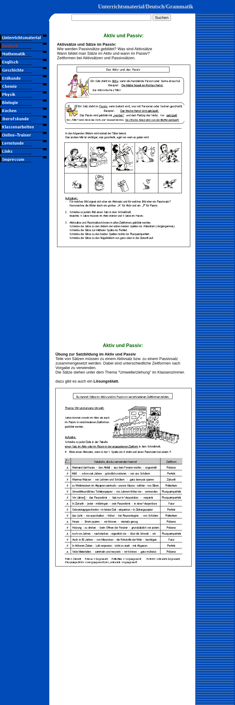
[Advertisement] (24, 208)
